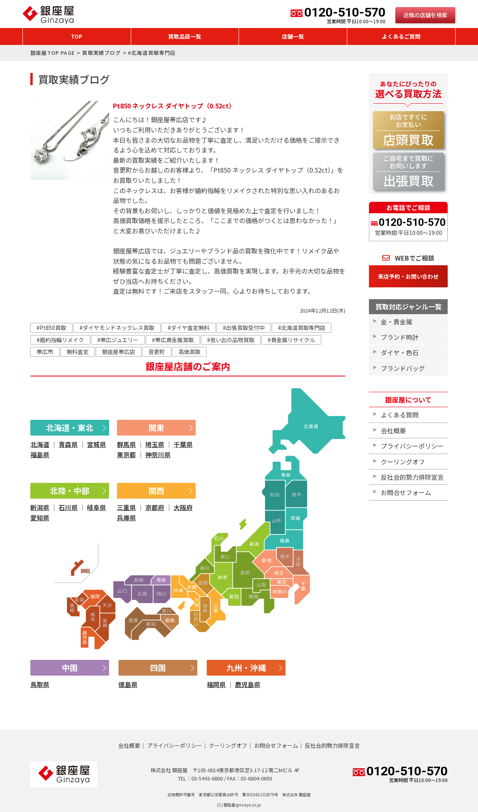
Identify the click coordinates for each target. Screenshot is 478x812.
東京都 (126, 454)
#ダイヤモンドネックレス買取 (117, 328)
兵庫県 (126, 517)
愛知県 (39, 517)
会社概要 (393, 430)
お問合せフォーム (406, 492)
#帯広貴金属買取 (173, 340)
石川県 (68, 507)
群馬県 (126, 444)
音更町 (156, 352)
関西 (156, 490)
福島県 (39, 454)
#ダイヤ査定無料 (188, 328)
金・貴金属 (396, 321)
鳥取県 (39, 684)
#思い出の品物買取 (230, 340)
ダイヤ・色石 (400, 352)
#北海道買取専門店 (301, 328)
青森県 (68, 444)
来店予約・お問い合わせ (408, 276)
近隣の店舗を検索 (425, 15)
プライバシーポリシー (412, 446)
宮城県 (96, 444)
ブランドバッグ (403, 368)
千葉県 (183, 444)
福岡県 (216, 684)
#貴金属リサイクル (291, 340)
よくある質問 (400, 414)
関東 (156, 427)
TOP (76, 36)
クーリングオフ (403, 461)
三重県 (126, 507)
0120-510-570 (338, 15)
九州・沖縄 (246, 667)
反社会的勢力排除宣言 (412, 477)
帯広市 (45, 352)
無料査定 (78, 352)
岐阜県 (96, 507)
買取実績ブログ (101, 52)
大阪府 (183, 507)
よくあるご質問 (401, 36)
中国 (70, 667)
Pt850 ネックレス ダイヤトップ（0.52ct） (174, 105)
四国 (158, 667)
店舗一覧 (293, 36)
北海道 (39, 444)
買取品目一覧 (184, 36)
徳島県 (128, 684)
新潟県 (39, 507)
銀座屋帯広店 (118, 352)
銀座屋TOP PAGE (52, 52)
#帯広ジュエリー (118, 340)
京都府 (154, 507)
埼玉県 (154, 444)
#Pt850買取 (51, 328)
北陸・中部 (69, 490)
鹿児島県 (247, 684)
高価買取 (189, 352)
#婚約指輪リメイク (60, 340)
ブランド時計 (400, 337)
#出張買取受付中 (244, 328)
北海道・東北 (69, 427)
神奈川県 (157, 454)
